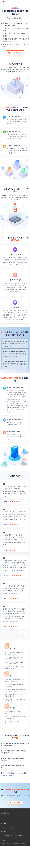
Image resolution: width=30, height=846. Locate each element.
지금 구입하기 (15, 52)
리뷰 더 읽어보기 (8, 634)
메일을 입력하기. (11, 827)
